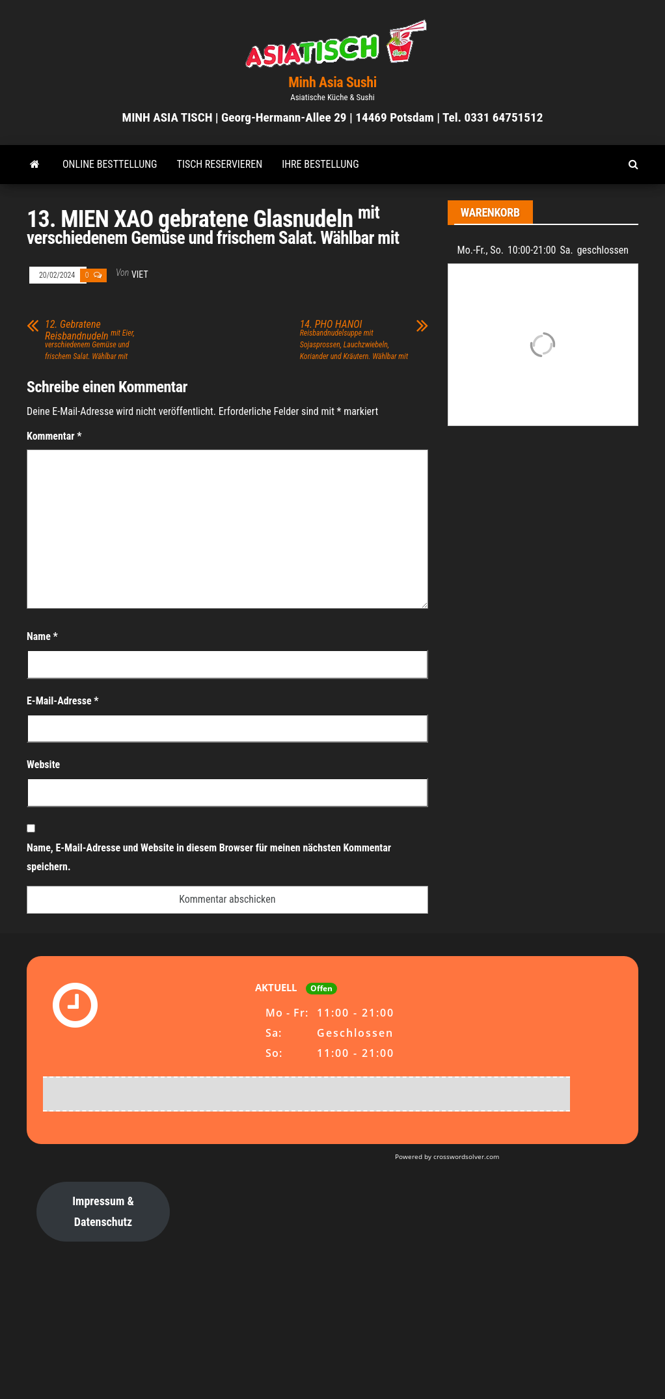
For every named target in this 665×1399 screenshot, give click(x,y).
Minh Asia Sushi (332, 82)
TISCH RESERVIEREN (220, 164)
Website (43, 764)
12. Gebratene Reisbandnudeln (90, 340)
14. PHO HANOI (354, 340)
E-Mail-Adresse (63, 701)
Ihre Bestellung (320, 164)
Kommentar (54, 436)
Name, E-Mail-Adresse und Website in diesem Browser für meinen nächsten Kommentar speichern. (209, 857)
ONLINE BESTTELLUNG (109, 164)
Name (42, 636)
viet (139, 274)
